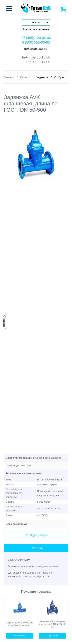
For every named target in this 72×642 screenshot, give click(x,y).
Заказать (38, 548)
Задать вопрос (37, 535)
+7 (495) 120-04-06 (36, 38)
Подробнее (19, 635)
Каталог (4, 321)
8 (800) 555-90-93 (36, 42)
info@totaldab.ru (35, 48)
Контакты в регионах (36, 29)
